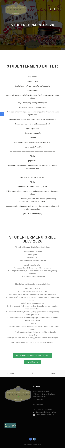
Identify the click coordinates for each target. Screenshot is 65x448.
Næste (54, 373)
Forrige (10, 373)
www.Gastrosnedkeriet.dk (43, 415)
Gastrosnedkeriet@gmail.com (45, 412)
